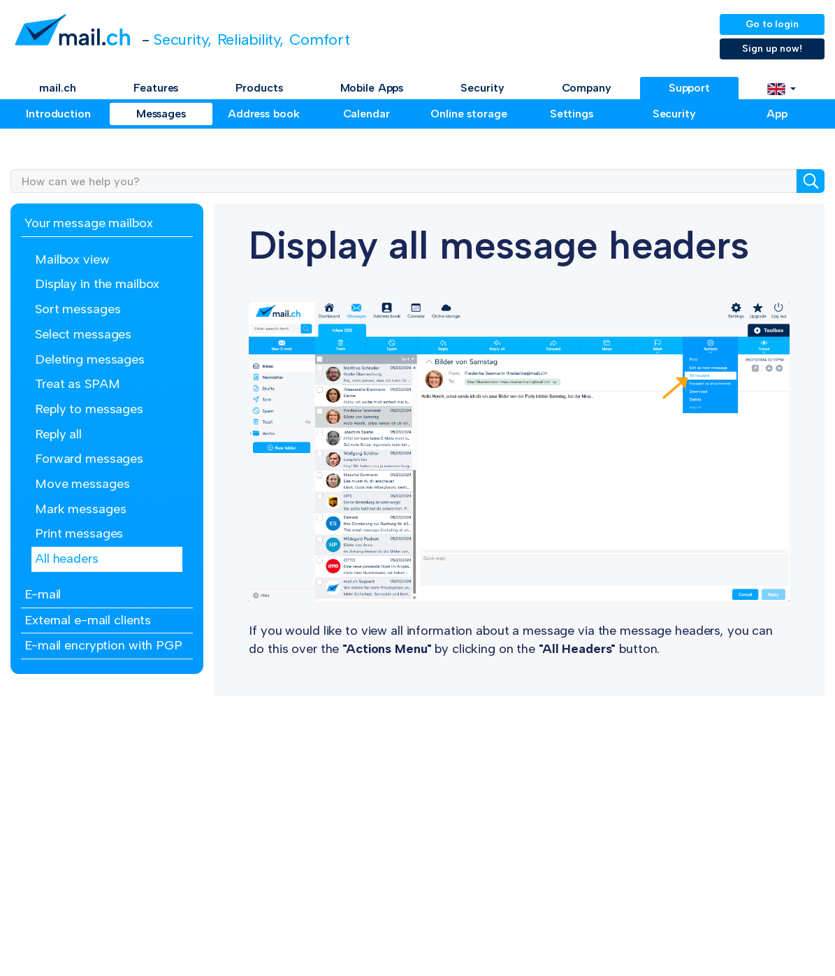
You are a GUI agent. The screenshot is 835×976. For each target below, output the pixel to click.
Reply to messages (89, 409)
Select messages (83, 334)
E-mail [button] (42, 594)
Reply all (58, 434)
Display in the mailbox (97, 284)
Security (482, 87)
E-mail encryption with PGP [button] (103, 645)
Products (258, 87)
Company (586, 87)
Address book (264, 113)
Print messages (79, 533)
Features (155, 87)
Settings (571, 113)
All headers (67, 558)
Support (689, 87)
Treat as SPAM (77, 384)
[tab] (107, 224)
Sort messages (77, 309)
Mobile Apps (372, 87)
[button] (782, 88)
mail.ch (57, 87)
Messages (161, 113)
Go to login (772, 24)
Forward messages (89, 458)
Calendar (366, 113)
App (777, 113)
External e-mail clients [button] (87, 620)
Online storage (468, 113)
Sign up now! (772, 49)
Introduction (58, 113)
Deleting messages (90, 359)
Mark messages (80, 509)
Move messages (82, 483)
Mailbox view (72, 259)
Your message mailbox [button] (88, 223)
